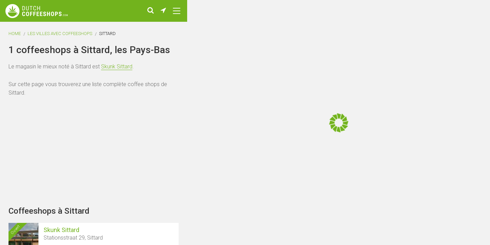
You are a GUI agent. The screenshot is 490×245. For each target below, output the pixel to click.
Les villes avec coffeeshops (60, 33)
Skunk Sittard (116, 66)
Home (15, 33)
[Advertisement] (449, 122)
